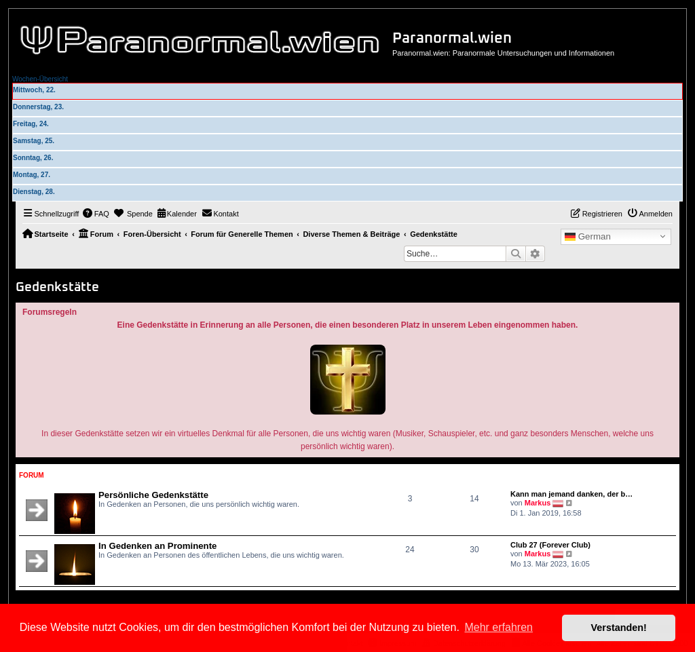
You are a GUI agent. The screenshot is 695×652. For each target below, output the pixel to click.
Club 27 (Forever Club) (550, 545)
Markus (538, 503)
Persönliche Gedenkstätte (153, 495)
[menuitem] (95, 214)
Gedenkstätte (57, 287)
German (588, 236)
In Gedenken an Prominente (157, 546)
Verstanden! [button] (619, 627)
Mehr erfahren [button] (498, 627)
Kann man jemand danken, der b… (571, 494)
